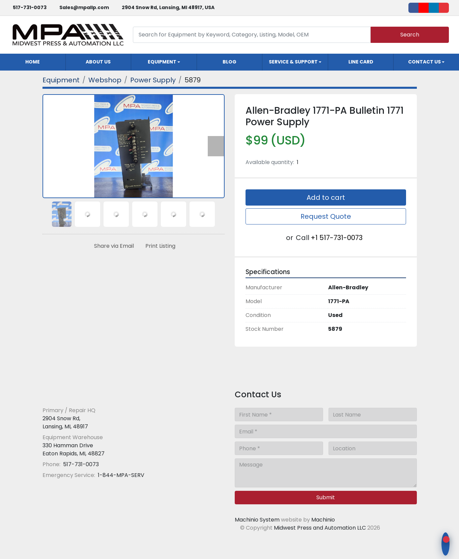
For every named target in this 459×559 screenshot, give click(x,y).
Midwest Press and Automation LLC (320, 528)
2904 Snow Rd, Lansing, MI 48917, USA (168, 7)
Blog (229, 61)
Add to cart (326, 197)
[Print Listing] (159, 246)
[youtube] (424, 8)
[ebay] (444, 8)
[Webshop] (104, 80)
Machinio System (257, 520)
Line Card (360, 61)
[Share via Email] (112, 246)
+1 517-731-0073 (337, 237)
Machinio (323, 520)
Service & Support (293, 61)
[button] (164, 62)
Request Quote (325, 216)
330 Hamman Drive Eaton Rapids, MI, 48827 (73, 449)
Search (409, 34)
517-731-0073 (30, 7)
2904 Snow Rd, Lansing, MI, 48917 (65, 422)
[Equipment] (61, 80)
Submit (325, 497)
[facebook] (413, 8)
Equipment (162, 61)
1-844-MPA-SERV (120, 475)
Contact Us (424, 61)
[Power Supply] (153, 80)
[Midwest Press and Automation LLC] (91, 394)
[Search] (252, 35)
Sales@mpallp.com (84, 7)
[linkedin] (434, 8)
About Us (98, 61)
